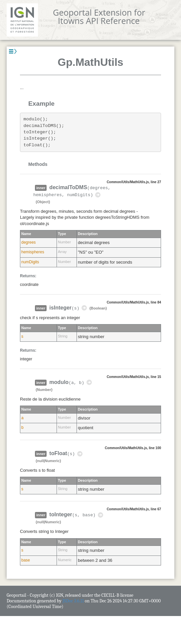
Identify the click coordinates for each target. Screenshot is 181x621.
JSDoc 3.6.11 (73, 601)
